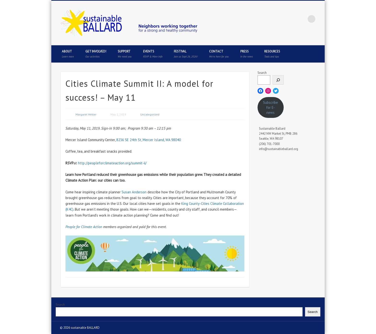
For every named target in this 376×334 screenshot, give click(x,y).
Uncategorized (149, 114)
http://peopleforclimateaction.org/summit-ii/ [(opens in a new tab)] (112, 163)
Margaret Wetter (86, 114)
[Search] (278, 80)
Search (262, 73)
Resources (272, 53)
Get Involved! (95, 53)
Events (152, 53)
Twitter (282, 19)
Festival (186, 53)
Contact (219, 53)
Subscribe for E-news (270, 107)
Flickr (302, 19)
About (68, 53)
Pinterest (292, 19)
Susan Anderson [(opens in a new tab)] (134, 192)
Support (125, 53)
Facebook (272, 19)
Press (246, 53)
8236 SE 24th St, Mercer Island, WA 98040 (148, 140)
